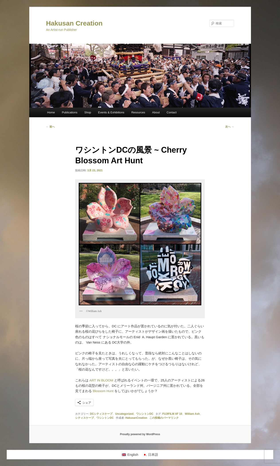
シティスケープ (84, 417)
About (156, 112)
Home (51, 112)
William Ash (192, 413)
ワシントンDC (144, 413)
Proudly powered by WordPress (140, 434)
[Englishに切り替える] (130, 455)
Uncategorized (124, 413)
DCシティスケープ (101, 413)
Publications (69, 112)
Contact (172, 112)
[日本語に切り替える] (150, 455)
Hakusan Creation (74, 23)
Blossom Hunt (103, 391)
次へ (229, 126)
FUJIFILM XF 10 (172, 413)
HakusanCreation (136, 417)
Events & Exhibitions (111, 112)
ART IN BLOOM (101, 380)
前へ (50, 126)
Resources (138, 112)
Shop (87, 112)
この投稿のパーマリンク (164, 417)
